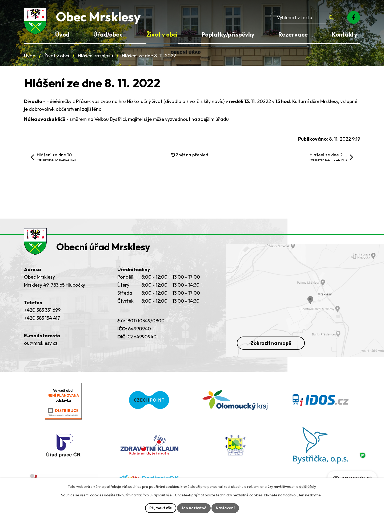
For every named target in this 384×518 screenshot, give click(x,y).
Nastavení (225, 507)
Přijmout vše (160, 507)
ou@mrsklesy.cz (41, 343)
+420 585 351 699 (42, 310)
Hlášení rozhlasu (95, 56)
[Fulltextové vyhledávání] (304, 17)
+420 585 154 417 (42, 318)
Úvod (29, 56)
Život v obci (56, 56)
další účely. (308, 486)
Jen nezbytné (193, 507)
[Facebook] (353, 17)
